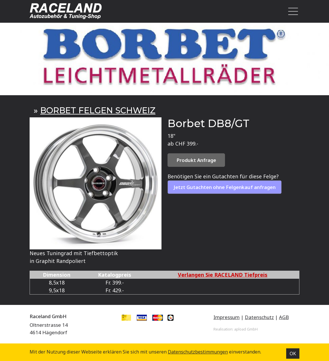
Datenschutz (259, 317)
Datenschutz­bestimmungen (198, 352)
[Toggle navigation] (291, 11)
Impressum (226, 317)
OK (293, 353)
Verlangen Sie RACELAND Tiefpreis (223, 274)
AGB (284, 317)
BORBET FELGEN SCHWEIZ (97, 110)
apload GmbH (246, 329)
